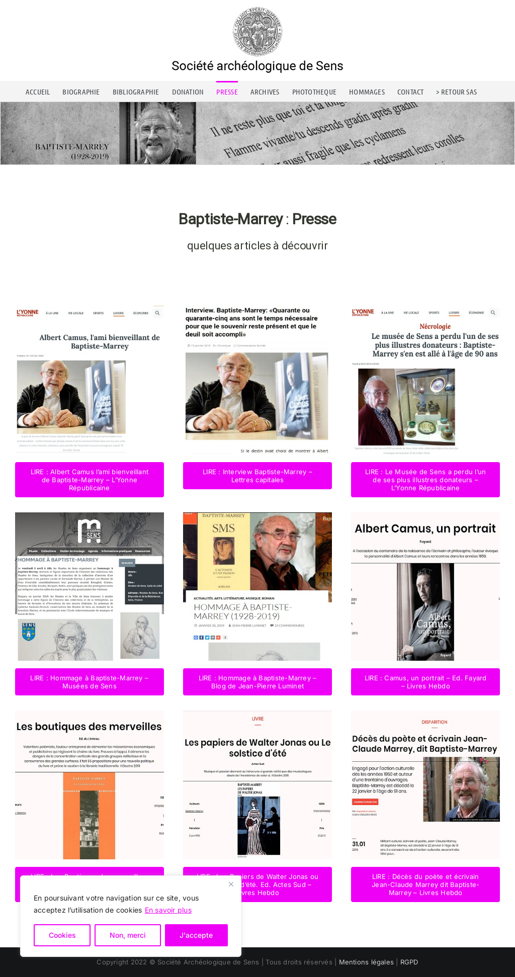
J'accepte (196, 935)
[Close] (231, 884)
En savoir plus (168, 910)
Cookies (62, 935)
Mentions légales (366, 962)
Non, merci (128, 935)
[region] (130, 916)
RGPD (409, 962)
